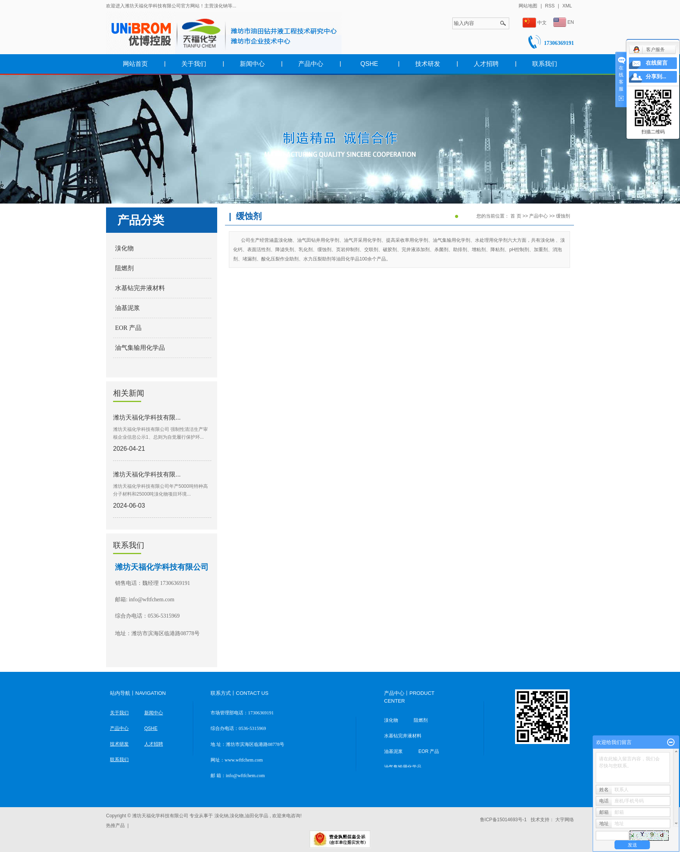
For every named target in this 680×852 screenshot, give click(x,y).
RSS (550, 6)
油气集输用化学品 (140, 347)
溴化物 (124, 248)
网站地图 (528, 6)
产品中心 (310, 63)
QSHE (369, 63)
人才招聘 (486, 63)
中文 (534, 23)
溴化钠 (221, 815)
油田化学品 (256, 815)
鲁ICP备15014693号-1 (503, 819)
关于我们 (193, 63)
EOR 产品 (128, 327)
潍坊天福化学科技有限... (147, 417)
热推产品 (115, 825)
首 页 (515, 216)
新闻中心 (252, 63)
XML (567, 6)
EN (563, 22)
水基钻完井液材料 (140, 288)
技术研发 (427, 63)
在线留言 (657, 63)
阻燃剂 (124, 268)
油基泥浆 (127, 308)
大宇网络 (564, 819)
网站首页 (135, 63)
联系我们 (544, 63)
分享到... (656, 77)
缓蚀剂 (563, 216)
